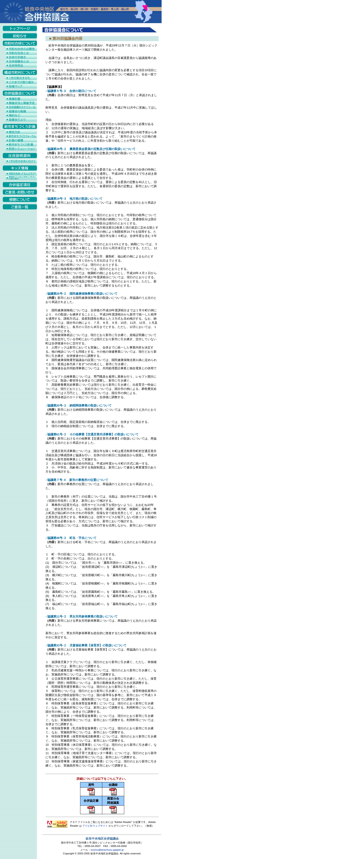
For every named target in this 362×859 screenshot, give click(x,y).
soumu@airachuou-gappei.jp (107, 849)
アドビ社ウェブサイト (95, 825)
